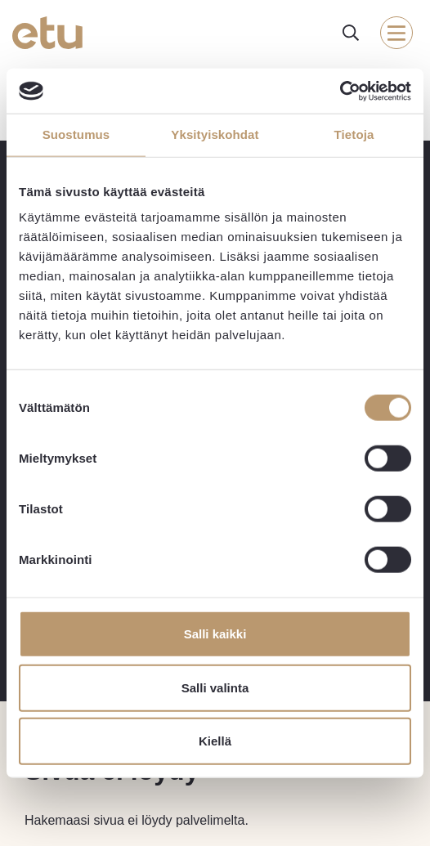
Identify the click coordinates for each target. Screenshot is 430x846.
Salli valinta (215, 687)
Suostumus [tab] (76, 134)
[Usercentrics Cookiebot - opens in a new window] (339, 90)
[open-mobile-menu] (396, 32)
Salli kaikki (215, 634)
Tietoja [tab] (354, 134)
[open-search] (350, 32)
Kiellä (215, 741)
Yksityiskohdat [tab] (214, 134)
